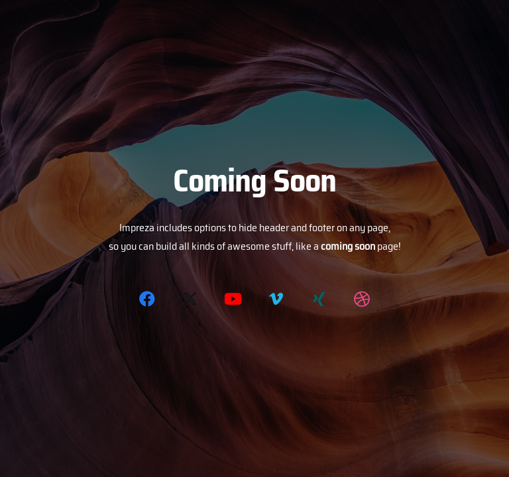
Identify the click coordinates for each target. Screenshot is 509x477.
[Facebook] (147, 299)
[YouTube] (233, 299)
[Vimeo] (276, 299)
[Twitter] (190, 299)
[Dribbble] (362, 299)
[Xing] (319, 299)
